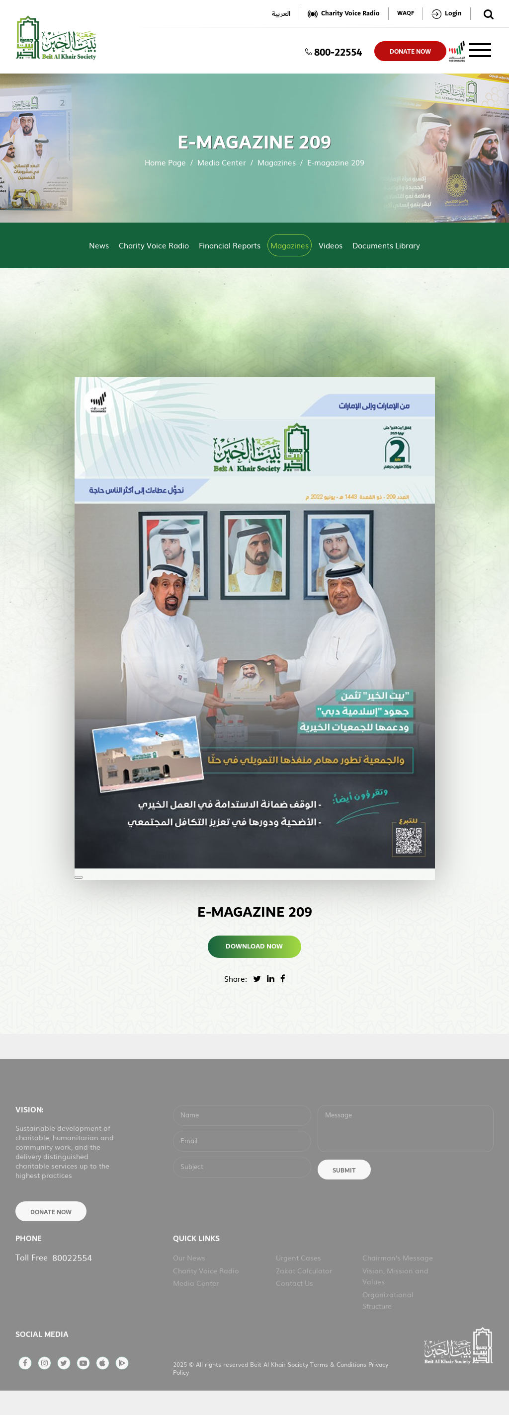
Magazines (276, 162)
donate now (410, 51)
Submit (344, 1192)
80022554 (72, 1279)
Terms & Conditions (339, 1386)
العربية (281, 13)
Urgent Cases (298, 1279)
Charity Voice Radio (154, 245)
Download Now (254, 946)
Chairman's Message (397, 1279)
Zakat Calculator (304, 1292)
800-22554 (333, 51)
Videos (330, 245)
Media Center (221, 162)
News (99, 245)
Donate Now (51, 1234)
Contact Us (294, 1305)
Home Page (165, 162)
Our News (189, 1279)
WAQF (405, 13)
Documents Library (386, 245)
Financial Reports (229, 245)
